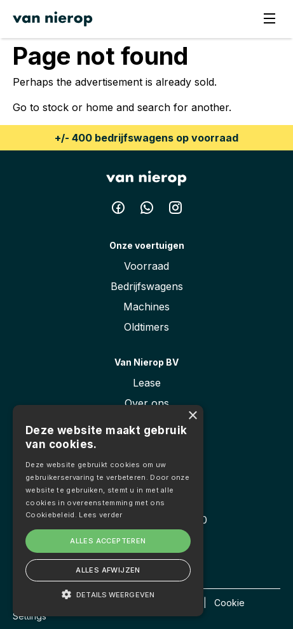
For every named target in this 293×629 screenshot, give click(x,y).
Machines (146, 306)
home (99, 107)
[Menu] (269, 19)
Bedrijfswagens (147, 286)
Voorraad (146, 266)
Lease (147, 382)
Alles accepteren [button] (108, 540)
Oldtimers (146, 327)
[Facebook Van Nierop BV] (120, 210)
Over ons (147, 403)
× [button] (192, 416)
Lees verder (100, 514)
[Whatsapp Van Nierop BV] (148, 210)
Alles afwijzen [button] (108, 570)
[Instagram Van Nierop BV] (175, 210)
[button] (108, 594)
